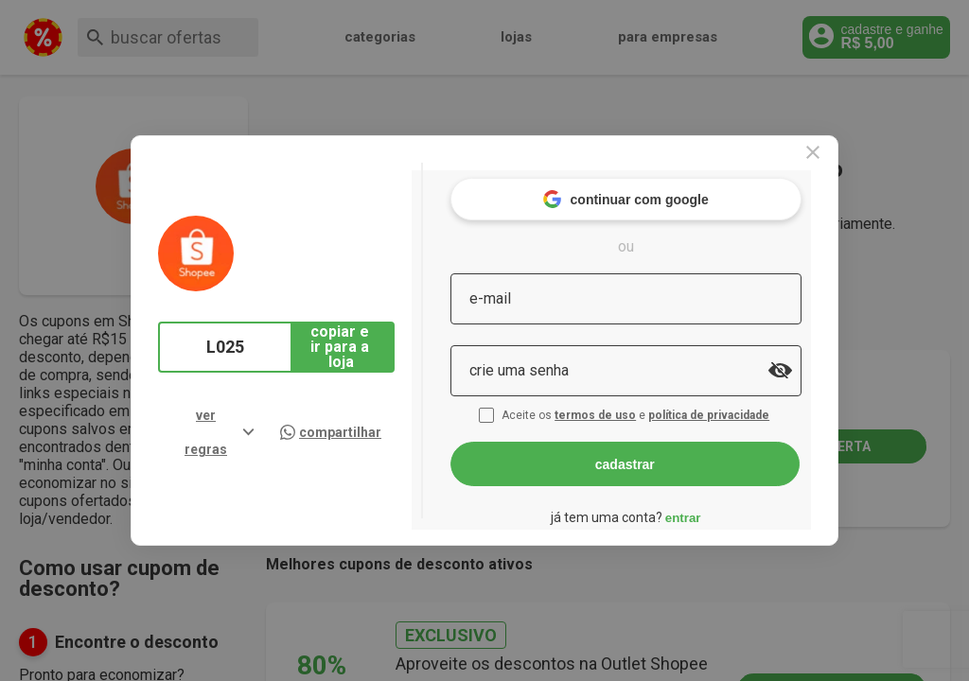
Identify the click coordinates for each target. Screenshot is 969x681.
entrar (719, 506)
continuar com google (662, 189)
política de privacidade (747, 404)
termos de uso (634, 404)
